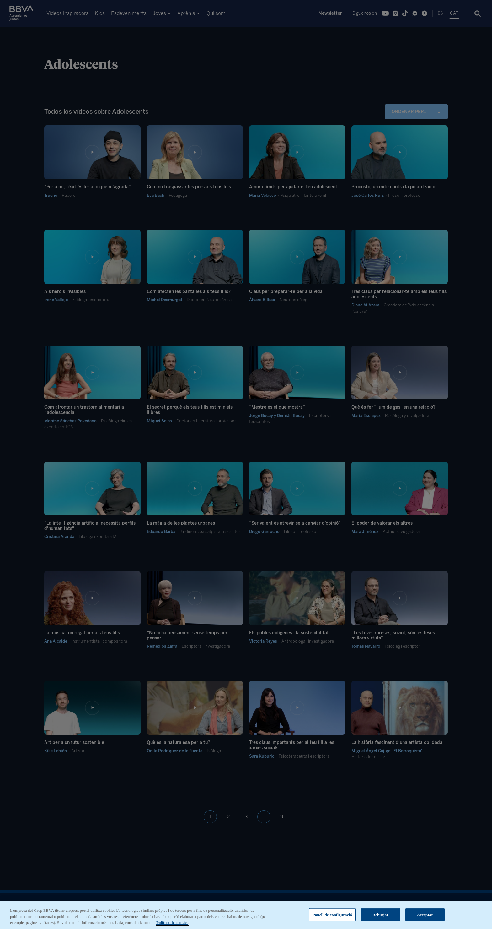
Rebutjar (380, 915)
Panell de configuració (332, 915)
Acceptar (425, 915)
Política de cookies (172, 923)
